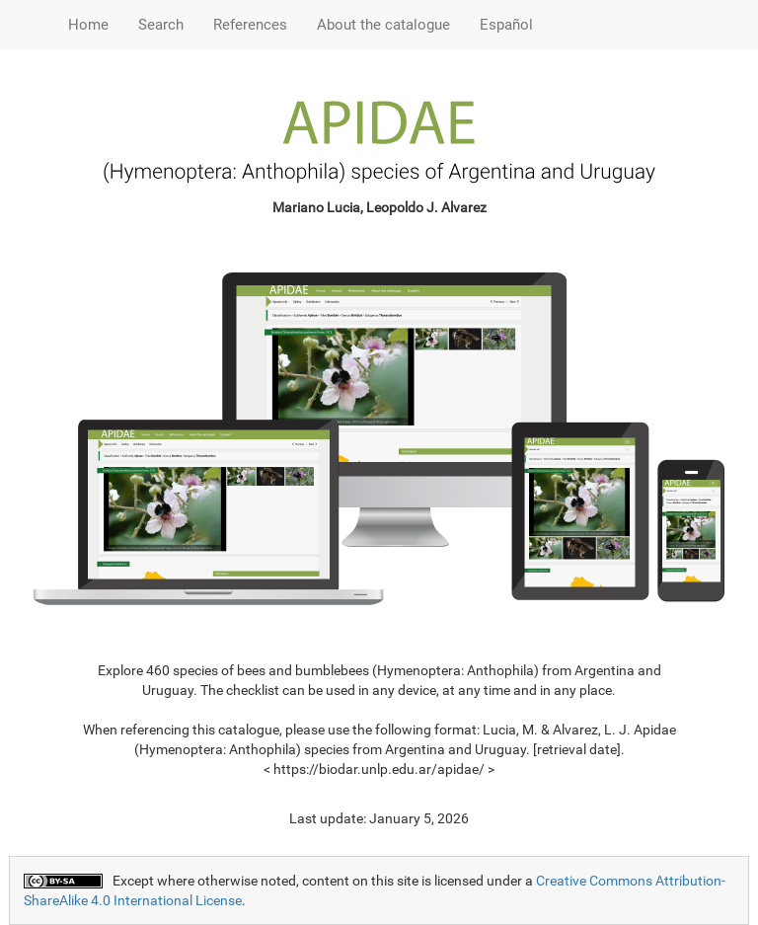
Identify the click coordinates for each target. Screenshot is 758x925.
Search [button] (161, 25)
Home (88, 25)
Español (506, 25)
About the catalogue (383, 25)
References (250, 25)
